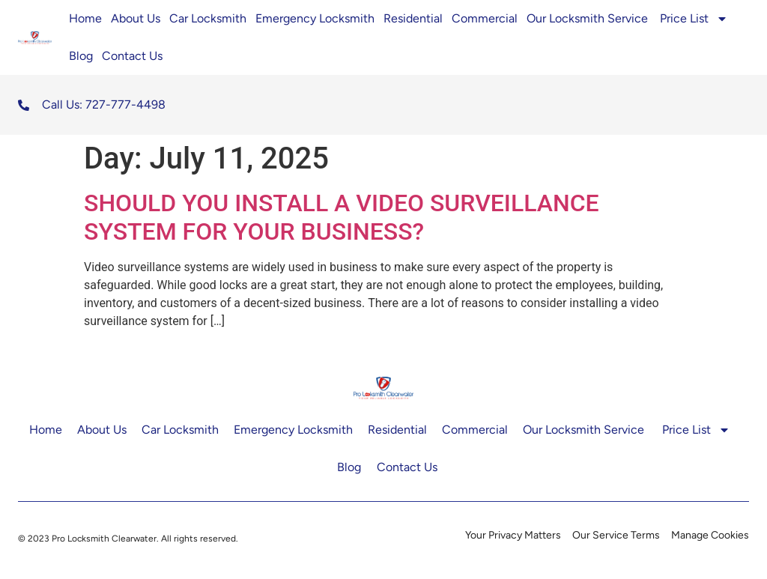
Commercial (485, 18)
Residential (413, 18)
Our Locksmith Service (589, 18)
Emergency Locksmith (315, 18)
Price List (694, 18)
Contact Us (132, 56)
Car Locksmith (207, 18)
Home (85, 18)
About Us (135, 18)
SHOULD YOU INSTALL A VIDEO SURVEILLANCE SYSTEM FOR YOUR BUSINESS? (341, 217)
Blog (81, 56)
